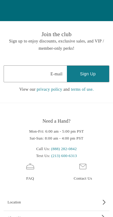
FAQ (30, 171)
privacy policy (49, 89)
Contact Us (83, 171)
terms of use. (82, 89)
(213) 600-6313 (64, 155)
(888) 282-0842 (64, 148)
